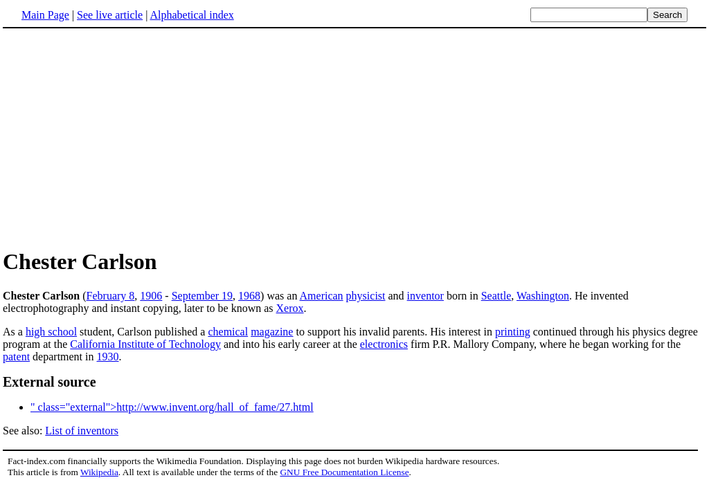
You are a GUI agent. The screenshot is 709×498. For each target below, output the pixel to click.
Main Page (45, 15)
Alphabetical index (191, 15)
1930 (108, 356)
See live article (110, 15)
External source (49, 381)
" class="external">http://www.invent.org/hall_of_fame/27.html (172, 407)
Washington (543, 296)
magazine (272, 332)
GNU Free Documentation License (344, 472)
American (321, 296)
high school (51, 332)
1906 (151, 296)
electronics (384, 344)
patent (16, 356)
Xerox (290, 308)
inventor (425, 296)
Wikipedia (99, 472)
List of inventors (81, 430)
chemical (228, 332)
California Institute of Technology (145, 344)
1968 (249, 296)
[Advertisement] (119, 137)
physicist (366, 296)
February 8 (111, 296)
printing (512, 332)
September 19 (202, 296)
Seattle (496, 296)
